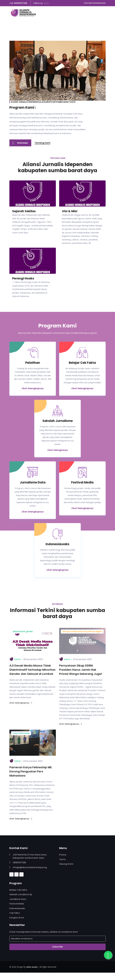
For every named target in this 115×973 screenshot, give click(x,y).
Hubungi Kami (66, 864)
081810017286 (20, 3)
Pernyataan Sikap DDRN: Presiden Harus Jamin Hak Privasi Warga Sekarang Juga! (80, 670)
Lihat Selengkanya (57, 450)
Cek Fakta (14, 913)
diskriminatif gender (23, 631)
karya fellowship (21, 733)
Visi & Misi (69, 211)
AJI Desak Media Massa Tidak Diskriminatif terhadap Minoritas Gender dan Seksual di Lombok (32, 670)
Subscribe (57, 947)
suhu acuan (31, 967)
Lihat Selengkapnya (33, 388)
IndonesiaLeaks (17, 908)
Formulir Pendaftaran (95, 3)
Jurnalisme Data (17, 899)
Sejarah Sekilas (24, 211)
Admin (17, 659)
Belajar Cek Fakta (18, 890)
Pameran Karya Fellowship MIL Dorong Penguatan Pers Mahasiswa (30, 772)
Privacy (62, 855)
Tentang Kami (42, 142)
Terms (62, 859)
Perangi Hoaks (23, 279)
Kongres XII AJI (16, 917)
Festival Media (16, 904)
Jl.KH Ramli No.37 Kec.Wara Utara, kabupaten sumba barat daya (30, 857)
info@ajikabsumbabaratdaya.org (30, 867)
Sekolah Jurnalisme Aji (20, 894)
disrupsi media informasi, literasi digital (82, 631)
